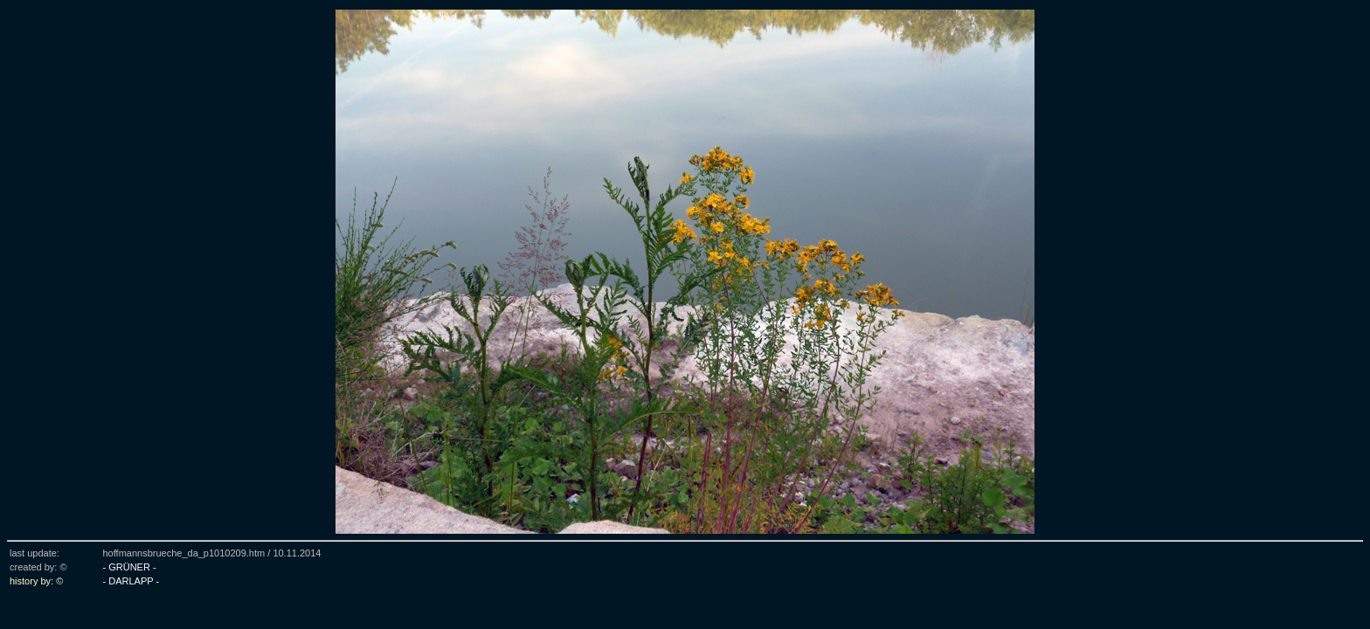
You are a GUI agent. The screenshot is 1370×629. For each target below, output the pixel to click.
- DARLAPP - (130, 581)
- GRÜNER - (129, 567)
